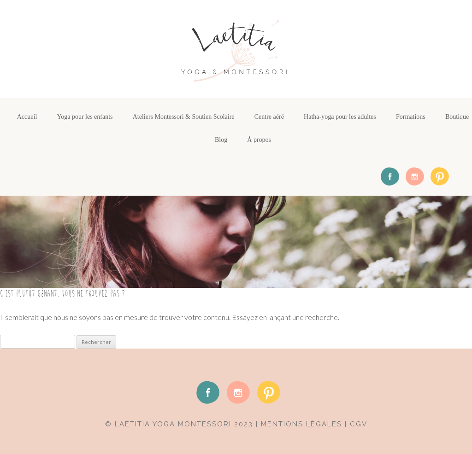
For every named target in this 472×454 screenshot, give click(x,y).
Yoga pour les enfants (84, 116)
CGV (358, 424)
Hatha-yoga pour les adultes (340, 116)
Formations (410, 116)
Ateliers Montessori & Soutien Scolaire (184, 116)
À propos (259, 139)
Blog (221, 139)
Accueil (27, 116)
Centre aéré (269, 116)
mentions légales (301, 424)
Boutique (457, 116)
